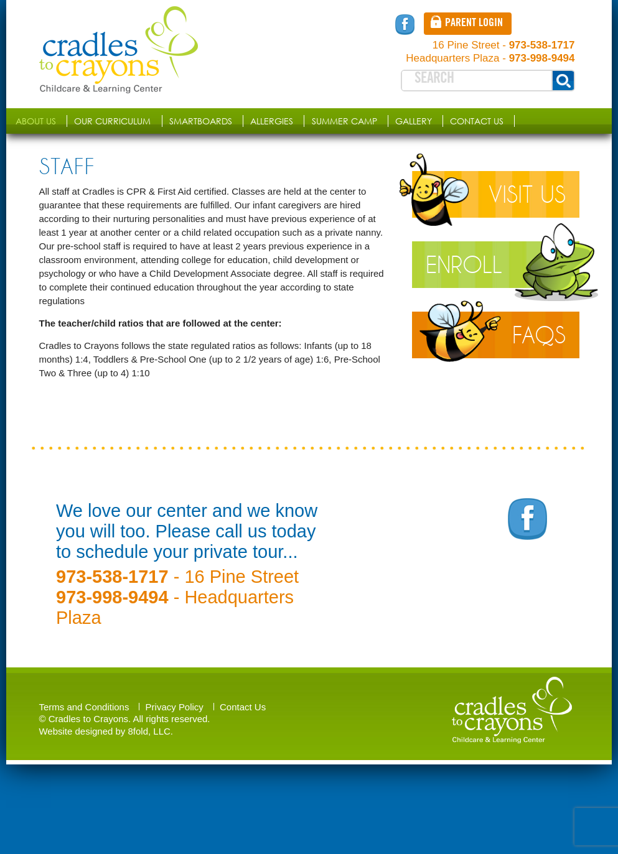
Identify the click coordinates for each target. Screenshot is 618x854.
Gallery (413, 121)
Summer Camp (344, 121)
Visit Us (527, 194)
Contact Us (476, 121)
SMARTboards (200, 121)
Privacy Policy (175, 707)
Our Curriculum (112, 121)
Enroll (464, 264)
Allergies (271, 121)
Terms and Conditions (84, 707)
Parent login (474, 23)
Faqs (539, 335)
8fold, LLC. (150, 731)
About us (36, 121)
